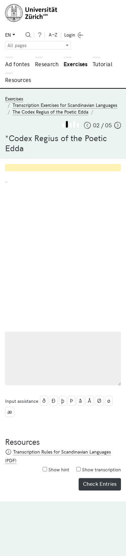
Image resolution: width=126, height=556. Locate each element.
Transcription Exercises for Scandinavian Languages (64, 105)
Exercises (76, 64)
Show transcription (98, 469)
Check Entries (100, 483)
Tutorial (102, 64)
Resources (18, 80)
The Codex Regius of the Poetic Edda (50, 112)
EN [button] (8, 35)
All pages (17, 45)
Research (46, 64)
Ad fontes (17, 64)
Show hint (56, 469)
